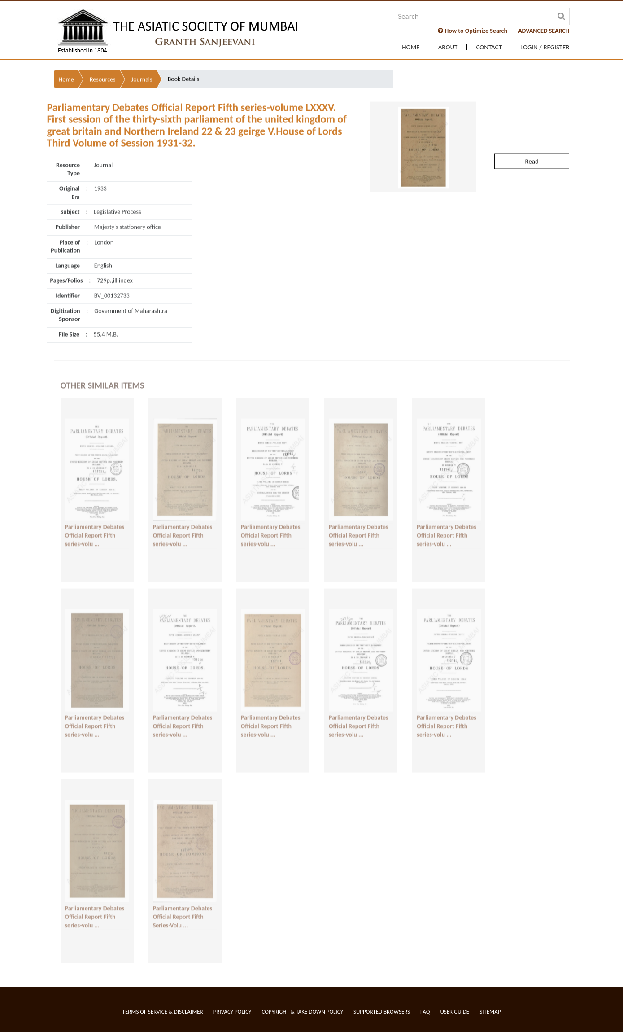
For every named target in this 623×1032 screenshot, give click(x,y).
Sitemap (490, 1011)
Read (531, 143)
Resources (103, 61)
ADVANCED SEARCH (543, 31)
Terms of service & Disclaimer (162, 1011)
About (448, 47)
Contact (489, 47)
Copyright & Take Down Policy (302, 1011)
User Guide (454, 1011)
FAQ (425, 1011)
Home (410, 47)
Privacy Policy (232, 1011)
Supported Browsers (381, 1011)
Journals (141, 61)
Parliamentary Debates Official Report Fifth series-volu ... (95, 530)
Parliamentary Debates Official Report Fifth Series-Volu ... (183, 912)
